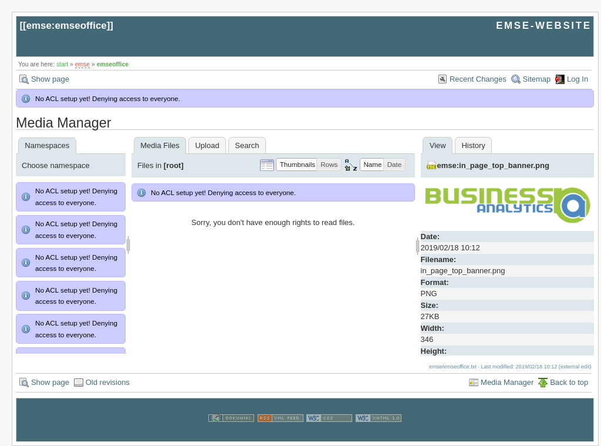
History (473, 145)
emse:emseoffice (66, 25)
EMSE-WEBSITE (543, 25)
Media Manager (507, 382)
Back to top (569, 382)
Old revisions (108, 382)
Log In (577, 79)
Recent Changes (478, 79)
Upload (207, 145)
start (62, 64)
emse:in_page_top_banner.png (493, 165)
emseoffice (113, 64)
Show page (50, 79)
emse (82, 64)
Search (247, 145)
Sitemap (537, 79)
